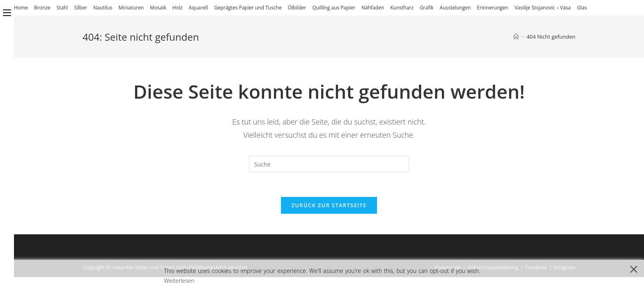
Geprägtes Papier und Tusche (247, 7)
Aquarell (198, 7)
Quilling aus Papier (333, 7)
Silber (80, 7)
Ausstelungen (455, 7)
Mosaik (158, 7)
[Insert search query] (329, 164)
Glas (582, 7)
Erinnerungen (492, 7)
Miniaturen (131, 7)
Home (21, 7)
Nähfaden (372, 7)
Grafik (427, 7)
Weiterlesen (179, 280)
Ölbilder (297, 7)
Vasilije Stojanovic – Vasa (543, 7)
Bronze (42, 7)
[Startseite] (516, 36)
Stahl (62, 7)
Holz (177, 7)
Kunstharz (402, 7)
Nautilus (102, 7)
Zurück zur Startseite (329, 205)
